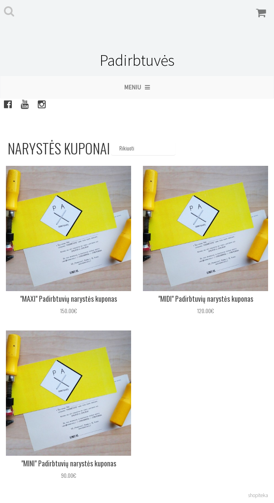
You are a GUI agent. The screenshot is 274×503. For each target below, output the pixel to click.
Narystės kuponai (58, 147)
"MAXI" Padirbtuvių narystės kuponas (68, 298)
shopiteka (258, 495)
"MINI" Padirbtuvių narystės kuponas (68, 463)
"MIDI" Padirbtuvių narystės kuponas (205, 298)
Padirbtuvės (137, 60)
